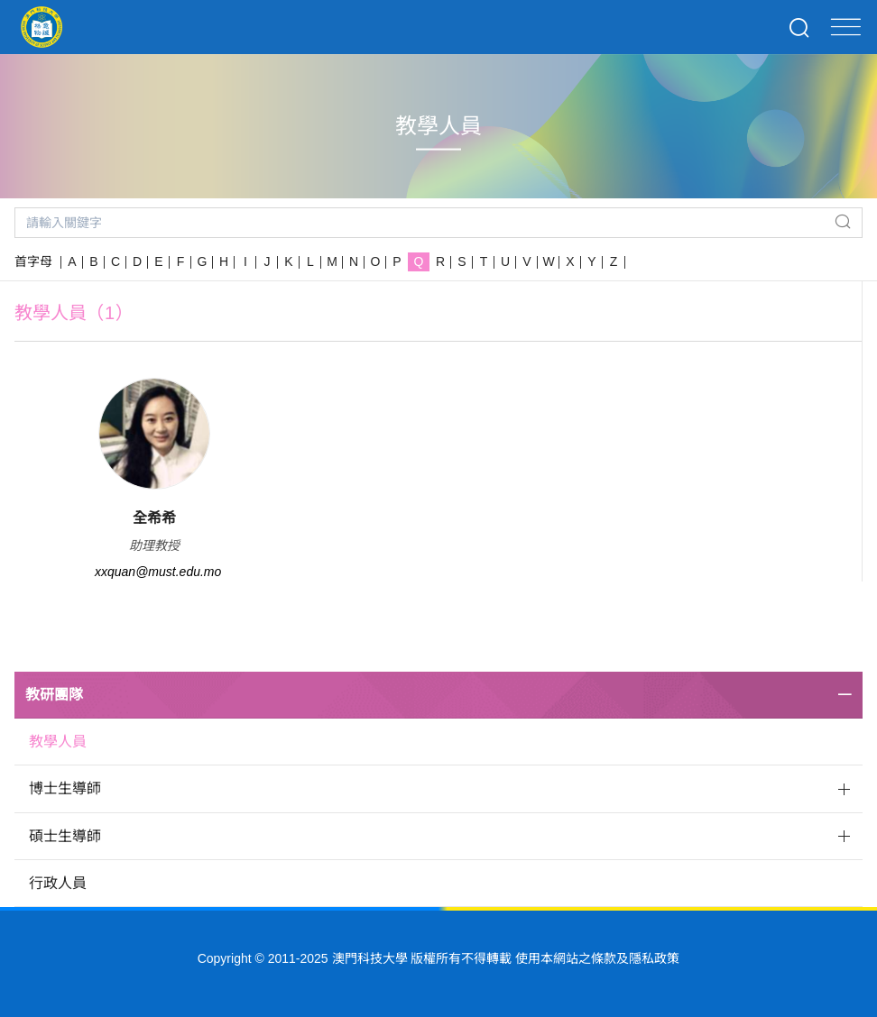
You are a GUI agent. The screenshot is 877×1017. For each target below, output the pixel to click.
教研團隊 (54, 694)
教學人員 (58, 741)
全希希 (154, 518)
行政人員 (58, 883)
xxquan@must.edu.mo (158, 571)
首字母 (33, 261)
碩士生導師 (65, 836)
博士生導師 (65, 788)
